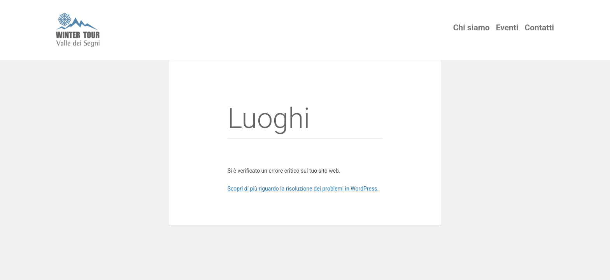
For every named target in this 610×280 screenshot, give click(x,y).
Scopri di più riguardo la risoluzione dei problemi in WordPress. (303, 189)
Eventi (507, 27)
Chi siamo (471, 27)
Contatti (539, 27)
